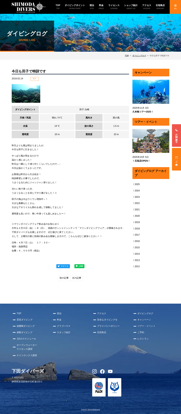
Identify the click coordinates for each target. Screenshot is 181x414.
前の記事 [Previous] (64, 278)
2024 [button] (136, 190)
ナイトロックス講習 (27, 355)
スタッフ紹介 (63, 332)
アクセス (101, 313)
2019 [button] (136, 222)
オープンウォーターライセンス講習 (27, 347)
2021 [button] (136, 209)
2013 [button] (136, 260)
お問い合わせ (176, 135)
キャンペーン (144, 319)
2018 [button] (136, 228)
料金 (59, 319)
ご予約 (176, 159)
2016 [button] (136, 241)
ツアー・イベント (146, 326)
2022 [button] (136, 203)
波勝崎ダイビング (26, 326)
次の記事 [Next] (76, 278)
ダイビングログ (139, 55)
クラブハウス (63, 326)
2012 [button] (136, 266)
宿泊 (59, 313)
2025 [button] (136, 184)
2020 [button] (136, 216)
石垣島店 (101, 332)
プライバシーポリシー (108, 326)
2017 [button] (136, 235)
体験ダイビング (24, 332)
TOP (127, 55)
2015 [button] (136, 247)
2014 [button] (136, 254)
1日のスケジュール (26, 338)
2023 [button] (136, 197)
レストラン (143, 338)
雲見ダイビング (24, 319)
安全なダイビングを (107, 319)
